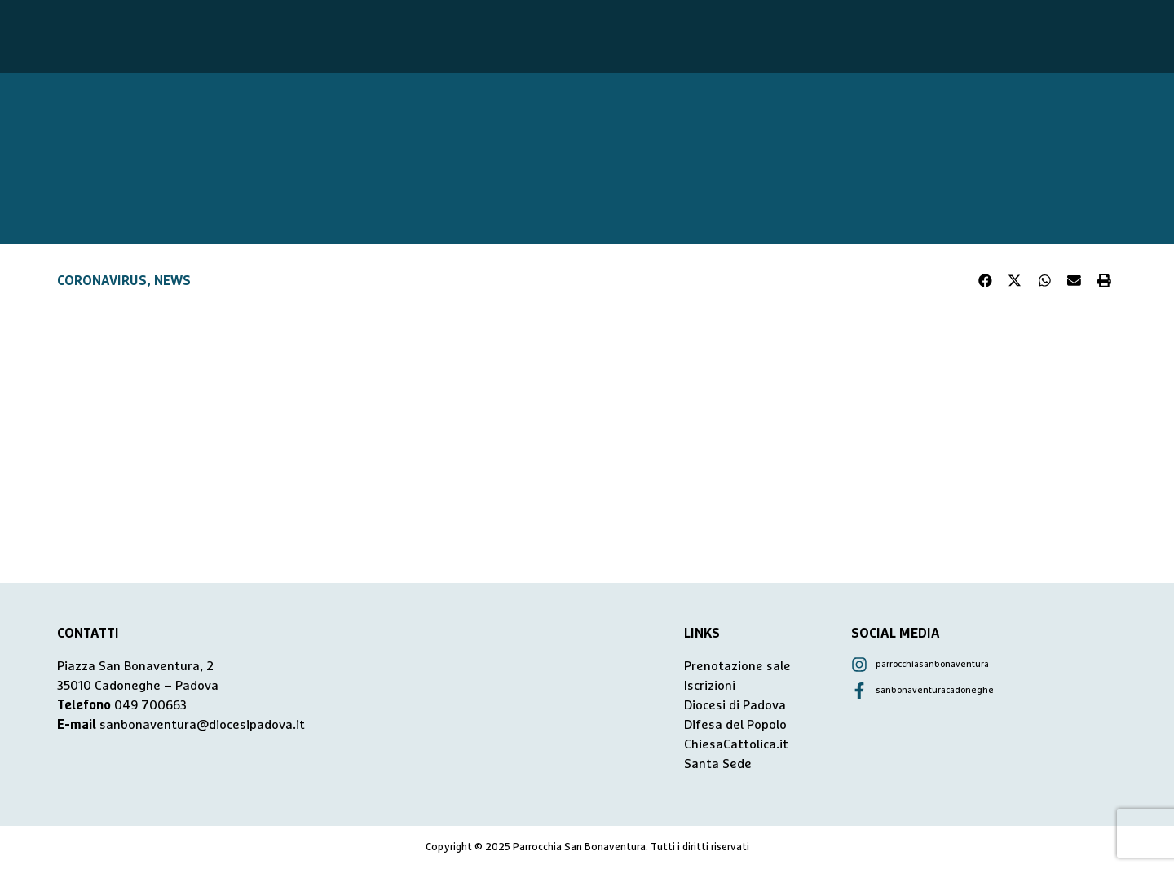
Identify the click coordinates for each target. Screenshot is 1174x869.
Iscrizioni (709, 685)
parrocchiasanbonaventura (932, 664)
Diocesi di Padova (735, 705)
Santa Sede (718, 763)
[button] (986, 281)
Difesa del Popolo (735, 724)
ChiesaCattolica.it (736, 744)
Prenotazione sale (737, 666)
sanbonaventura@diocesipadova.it (202, 724)
